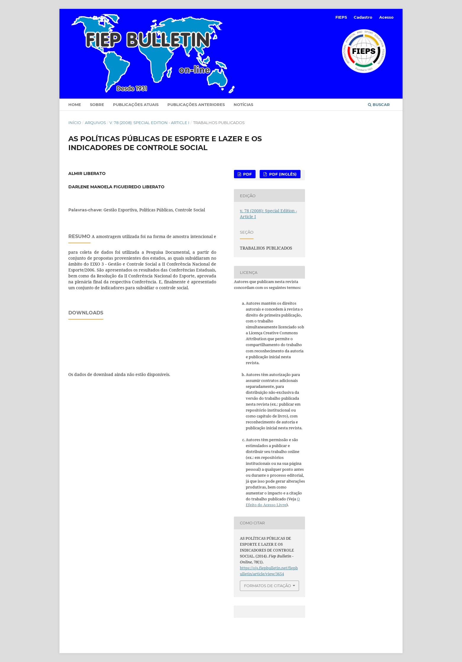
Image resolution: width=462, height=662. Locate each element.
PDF (247, 174)
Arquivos (95, 122)
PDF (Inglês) (282, 174)
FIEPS (341, 17)
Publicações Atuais (136, 104)
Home (74, 104)
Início (74, 122)
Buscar (379, 104)
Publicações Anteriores (196, 104)
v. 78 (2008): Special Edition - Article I (149, 122)
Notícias (243, 104)
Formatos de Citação (267, 585)
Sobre (97, 104)
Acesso (386, 17)
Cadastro (363, 17)
